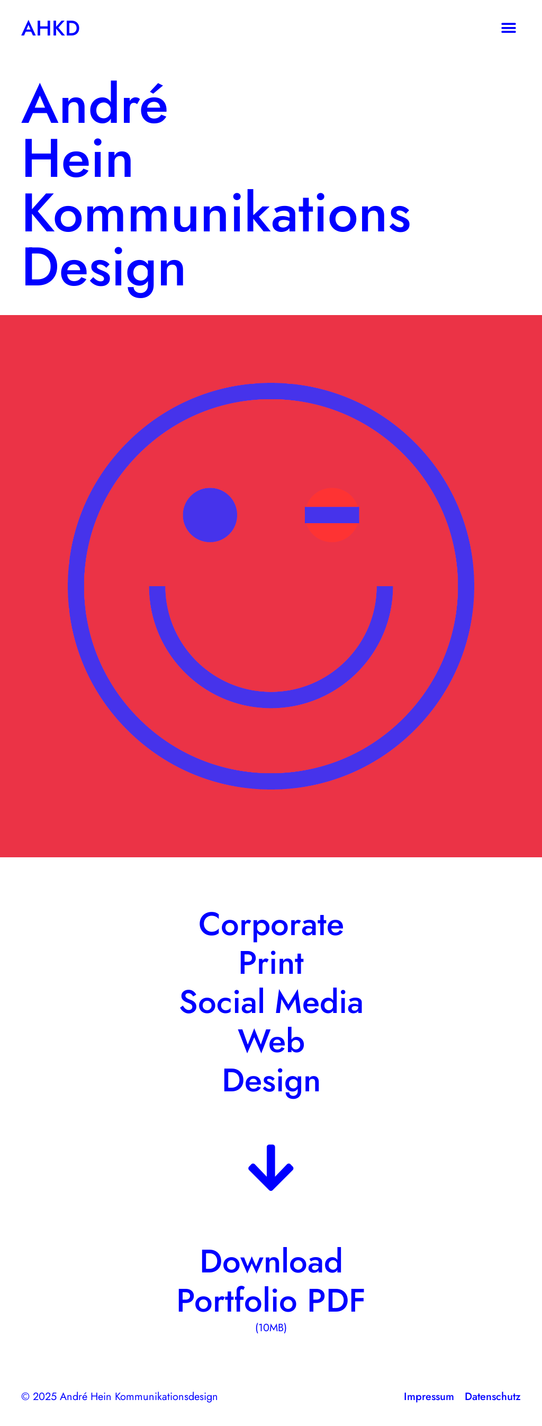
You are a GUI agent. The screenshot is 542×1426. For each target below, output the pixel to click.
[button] (509, 28)
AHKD (50, 28)
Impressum (429, 1396)
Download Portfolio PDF (271, 1280)
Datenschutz (493, 1396)
